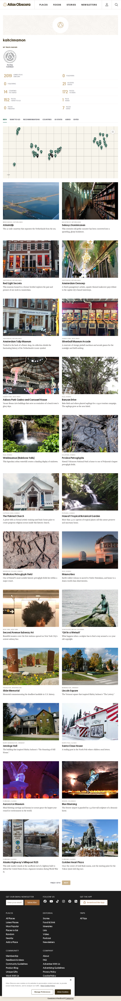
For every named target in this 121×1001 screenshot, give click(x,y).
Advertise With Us (51, 964)
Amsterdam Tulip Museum (17, 341)
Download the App (94, 902)
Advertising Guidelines (54, 968)
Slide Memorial (11, 690)
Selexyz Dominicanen (73, 225)
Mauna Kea (68, 574)
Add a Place (12, 942)
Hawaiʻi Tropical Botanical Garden (81, 516)
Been (5, 119)
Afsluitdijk (8, 225)
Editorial (48, 913)
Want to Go (15, 119)
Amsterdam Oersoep (73, 283)
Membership (12, 956)
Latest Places (12, 922)
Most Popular (12, 926)
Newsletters (49, 942)
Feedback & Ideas (15, 960)
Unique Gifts (12, 972)
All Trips (83, 918)
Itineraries (47, 926)
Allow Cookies (63, 992)
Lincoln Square (70, 690)
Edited (76, 119)
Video (46, 934)
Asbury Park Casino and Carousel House (25, 399)
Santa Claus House (72, 746)
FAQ (45, 960)
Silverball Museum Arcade (76, 341)
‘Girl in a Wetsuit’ (71, 632)
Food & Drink (49, 922)
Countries (47, 119)
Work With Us (12, 976)
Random (10, 934)
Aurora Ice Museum (13, 804)
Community (12, 951)
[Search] (116, 4)
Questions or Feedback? (60, 998)
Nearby (9, 938)
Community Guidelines (17, 964)
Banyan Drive (69, 399)
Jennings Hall (10, 746)
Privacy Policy (49, 972)
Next (66, 883)
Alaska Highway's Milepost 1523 (20, 862)
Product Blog (12, 968)
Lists (45, 930)
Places (9, 913)
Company (48, 951)
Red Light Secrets (12, 283)
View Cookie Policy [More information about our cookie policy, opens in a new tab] (47, 986)
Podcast (47, 938)
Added (68, 119)
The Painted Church (13, 516)
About (46, 956)
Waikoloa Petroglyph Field (17, 574)
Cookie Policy (49, 976)
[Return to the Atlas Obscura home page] (17, 4)
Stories (46, 918)
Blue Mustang (69, 804)
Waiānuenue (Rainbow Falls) (18, 458)
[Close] (70, 980)
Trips (82, 913)
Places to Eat (12, 930)
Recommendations (31, 119)
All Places (10, 918)
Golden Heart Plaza (73, 862)
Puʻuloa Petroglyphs (73, 458)
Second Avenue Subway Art (18, 632)
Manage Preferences (42, 992)
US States (58, 119)
